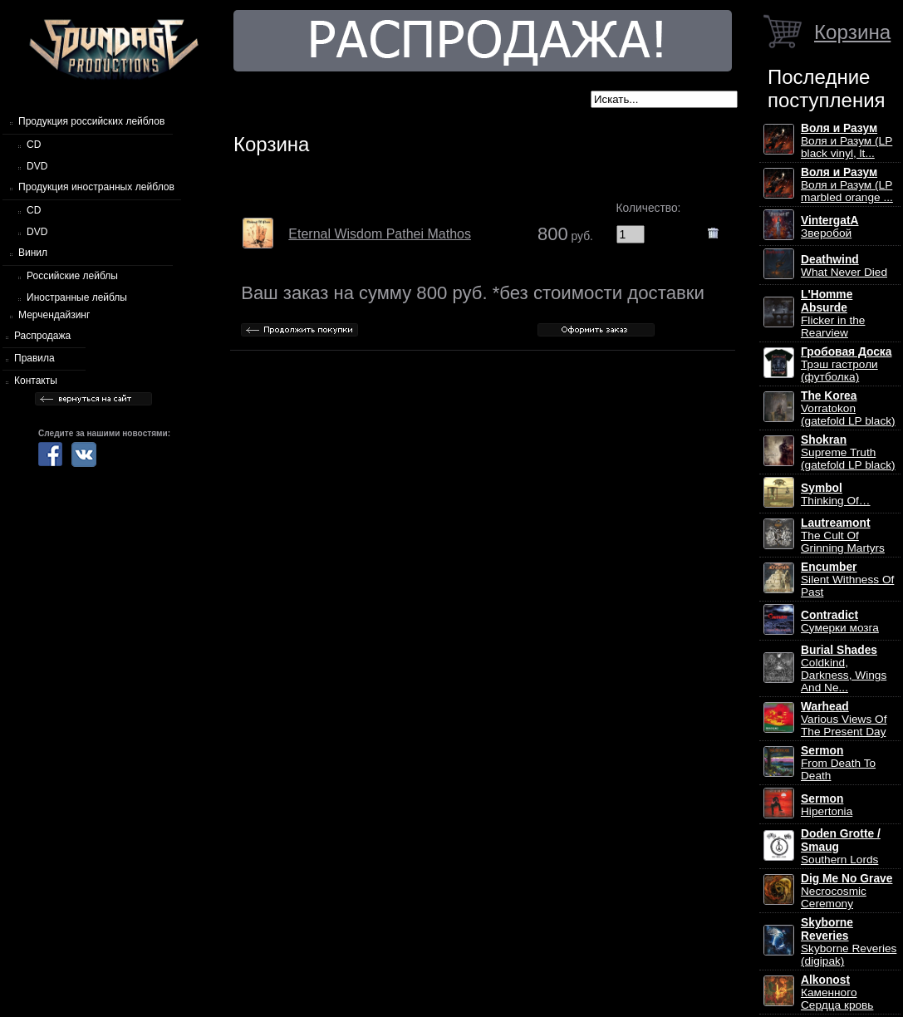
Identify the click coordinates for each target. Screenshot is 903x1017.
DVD (37, 166)
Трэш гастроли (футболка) (846, 364)
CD (34, 144)
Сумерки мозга (840, 621)
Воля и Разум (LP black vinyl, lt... (846, 141)
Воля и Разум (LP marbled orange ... (847, 185)
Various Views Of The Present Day (843, 719)
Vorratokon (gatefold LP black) (848, 408)
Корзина (852, 32)
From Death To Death (838, 763)
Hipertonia (826, 805)
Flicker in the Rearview (833, 313)
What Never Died (844, 265)
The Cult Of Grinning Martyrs (843, 535)
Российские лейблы (72, 276)
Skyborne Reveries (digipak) (848, 941)
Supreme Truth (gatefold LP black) (848, 452)
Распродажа (42, 335)
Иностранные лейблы (77, 297)
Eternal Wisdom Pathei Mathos (379, 234)
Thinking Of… (836, 494)
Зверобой (830, 226)
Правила (34, 358)
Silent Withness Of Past (847, 579)
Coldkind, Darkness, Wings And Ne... (843, 669)
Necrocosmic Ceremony (846, 891)
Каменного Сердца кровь (837, 992)
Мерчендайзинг (54, 315)
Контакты (35, 380)
